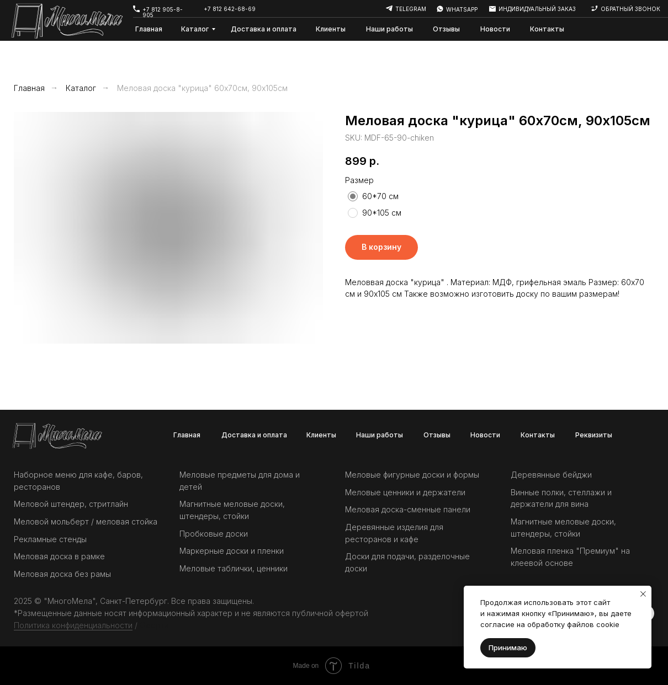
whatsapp (462, 9)
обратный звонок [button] (630, 9)
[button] (594, 8)
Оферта (154, 625)
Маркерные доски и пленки (231, 550)
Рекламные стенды (50, 539)
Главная (29, 88)
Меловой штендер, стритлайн (71, 504)
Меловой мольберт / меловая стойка (85, 521)
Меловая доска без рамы (62, 574)
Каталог (81, 88)
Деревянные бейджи (551, 474)
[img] (440, 9)
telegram (410, 9)
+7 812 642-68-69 (230, 9)
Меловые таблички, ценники (233, 568)
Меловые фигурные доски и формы (412, 474)
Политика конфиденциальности (73, 625)
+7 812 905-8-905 (162, 12)
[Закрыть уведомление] (643, 594)
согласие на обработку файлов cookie (549, 624)
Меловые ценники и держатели (405, 492)
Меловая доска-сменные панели (407, 509)
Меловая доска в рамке (59, 556)
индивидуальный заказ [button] (537, 9)
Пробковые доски (213, 533)
